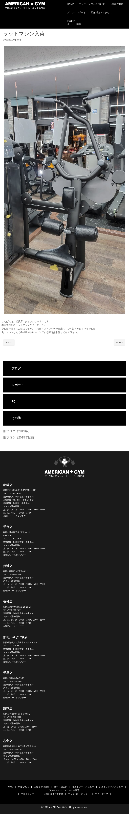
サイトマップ (101, 794)
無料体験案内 (60, 786)
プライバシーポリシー (79, 794)
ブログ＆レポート (29, 794)
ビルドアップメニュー (83, 786)
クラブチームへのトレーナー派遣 (63, 790)
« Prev (9, 342)
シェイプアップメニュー (111, 786)
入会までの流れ (41, 786)
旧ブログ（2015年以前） (20, 437)
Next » (119, 342)
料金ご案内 (23, 786)
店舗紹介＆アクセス (53, 794)
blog (18, 39)
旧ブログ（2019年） (17, 431)
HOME (10, 786)
